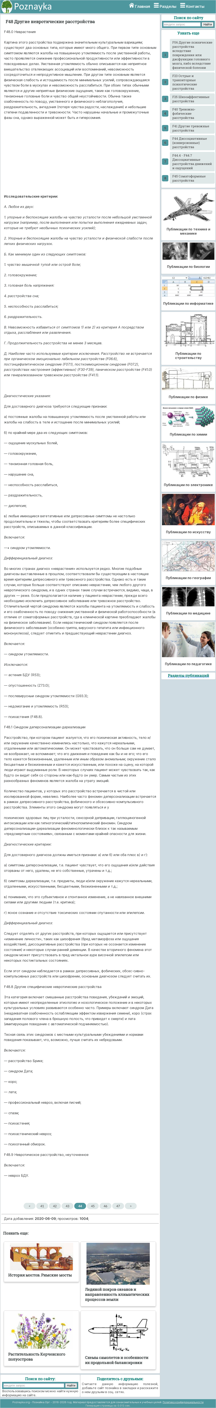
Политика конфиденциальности (183, 1402)
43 (67, 1206)
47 (118, 1206)
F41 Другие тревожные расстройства (190, 128)
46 (105, 1206)
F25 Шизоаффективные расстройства (190, 99)
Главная (142, 6)
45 (92, 1206)
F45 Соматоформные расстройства (189, 178)
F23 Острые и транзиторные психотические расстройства (184, 82)
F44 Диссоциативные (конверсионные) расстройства (189, 142)
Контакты (195, 6)
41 (42, 1206)
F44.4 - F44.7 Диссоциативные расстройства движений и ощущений (192, 161)
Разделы (168, 6)
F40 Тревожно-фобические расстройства (184, 113)
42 (55, 1206)
